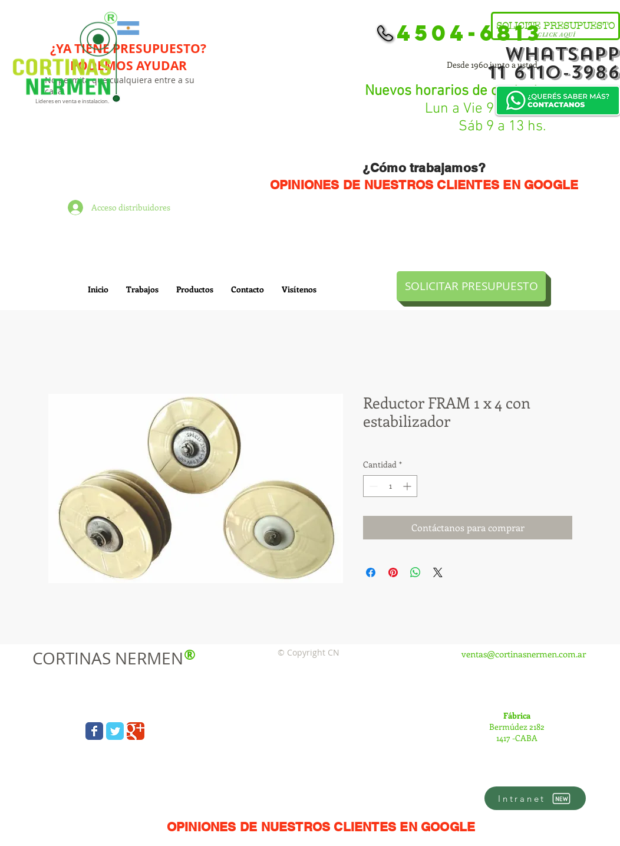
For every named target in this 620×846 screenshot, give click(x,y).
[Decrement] (372, 486)
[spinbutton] (390, 486)
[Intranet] (535, 798)
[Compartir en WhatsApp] (415, 572)
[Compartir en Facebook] (371, 572)
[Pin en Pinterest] (393, 572)
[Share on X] (438, 572)
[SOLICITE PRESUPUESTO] (555, 26)
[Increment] (408, 486)
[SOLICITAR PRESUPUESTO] (471, 286)
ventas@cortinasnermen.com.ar (523, 654)
